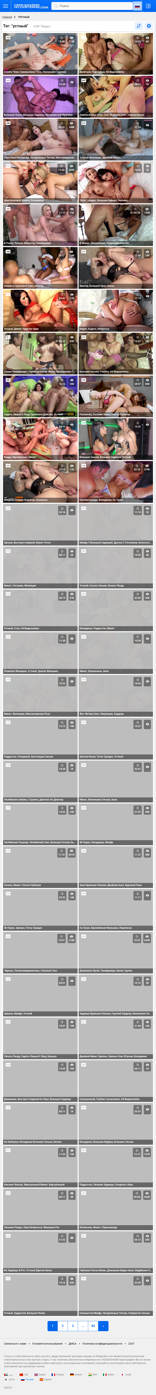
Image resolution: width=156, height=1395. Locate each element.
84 (93, 1326)
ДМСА (72, 1343)
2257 (131, 1343)
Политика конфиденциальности (102, 1343)
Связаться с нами (15, 1343)
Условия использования (47, 1343)
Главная (7, 16)
